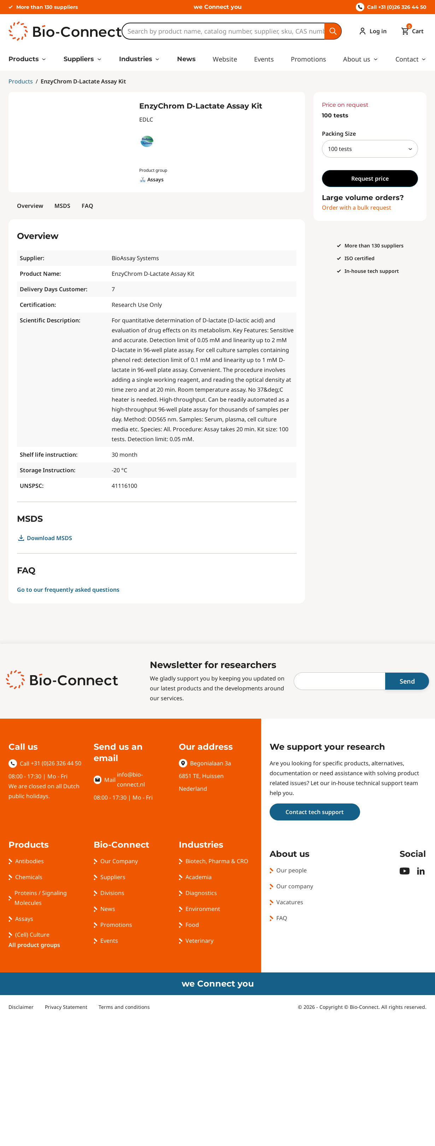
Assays (24, 919)
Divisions (112, 893)
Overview (30, 206)
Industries (135, 59)
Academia (199, 877)
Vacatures (289, 902)
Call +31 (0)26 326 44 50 (391, 7)
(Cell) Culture (32, 935)
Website (225, 59)
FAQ (87, 206)
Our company (294, 886)
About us (356, 59)
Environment (203, 909)
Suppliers (79, 59)
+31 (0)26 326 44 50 (56, 763)
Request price (370, 178)
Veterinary (199, 941)
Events (264, 59)
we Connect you (218, 7)
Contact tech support (315, 812)
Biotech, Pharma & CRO (217, 861)
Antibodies (29, 861)
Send (407, 681)
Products (23, 59)
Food (192, 925)
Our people (291, 870)
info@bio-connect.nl (131, 779)
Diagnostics (201, 893)
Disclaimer (21, 1007)
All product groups (34, 945)
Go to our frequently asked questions (68, 590)
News (186, 59)
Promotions (308, 59)
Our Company (119, 861)
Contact (407, 59)
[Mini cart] (411, 31)
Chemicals (28, 877)
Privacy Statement (66, 1007)
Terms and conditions (124, 1007)
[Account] (371, 31)
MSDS (62, 206)
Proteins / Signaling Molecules (40, 898)
